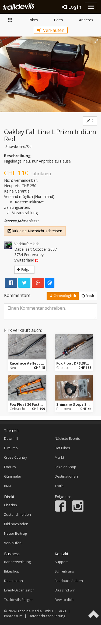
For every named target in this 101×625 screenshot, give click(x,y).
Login (71, 7)
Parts (58, 19)
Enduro (10, 466)
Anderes (86, 19)
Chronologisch (63, 295)
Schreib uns (64, 571)
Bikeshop (11, 571)
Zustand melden (17, 514)
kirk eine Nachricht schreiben (35, 230)
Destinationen (66, 476)
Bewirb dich (64, 599)
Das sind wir (65, 590)
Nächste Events (67, 438)
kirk (36, 243)
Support (61, 561)
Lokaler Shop (65, 466)
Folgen (24, 269)
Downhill (11, 438)
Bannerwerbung (17, 561)
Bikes (33, 19)
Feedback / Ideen (69, 580)
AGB (62, 611)
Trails (59, 485)
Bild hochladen (16, 523)
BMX (7, 485)
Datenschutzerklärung (47, 615)
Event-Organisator (19, 590)
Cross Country (15, 457)
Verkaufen (50, 30)
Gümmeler (12, 476)
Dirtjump (11, 447)
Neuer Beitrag (15, 533)
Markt (10, 20)
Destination (13, 580)
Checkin (10, 504)
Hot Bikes (62, 447)
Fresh (88, 295)
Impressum (13, 615)
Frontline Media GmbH (34, 611)
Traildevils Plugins (18, 599)
